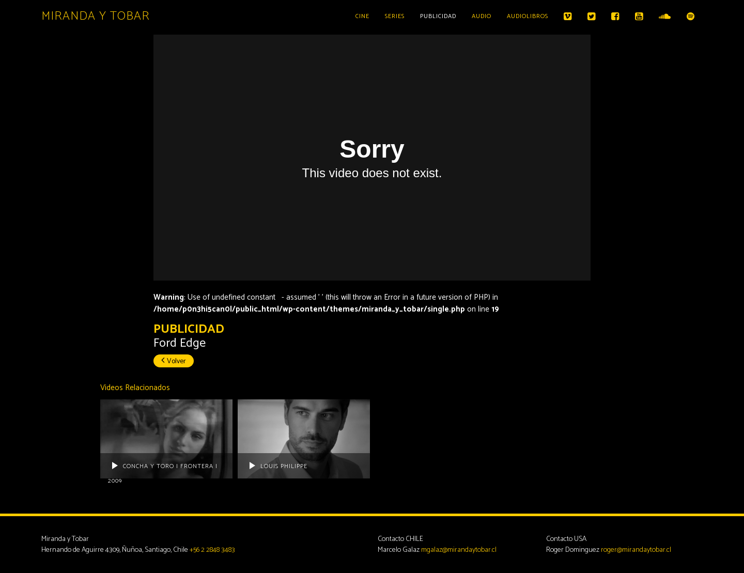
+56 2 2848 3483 (212, 550)
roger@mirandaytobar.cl (636, 550)
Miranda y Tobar (95, 16)
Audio (481, 16)
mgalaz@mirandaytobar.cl (459, 550)
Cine (362, 16)
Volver (173, 361)
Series (395, 16)
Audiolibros (527, 16)
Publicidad (438, 16)
